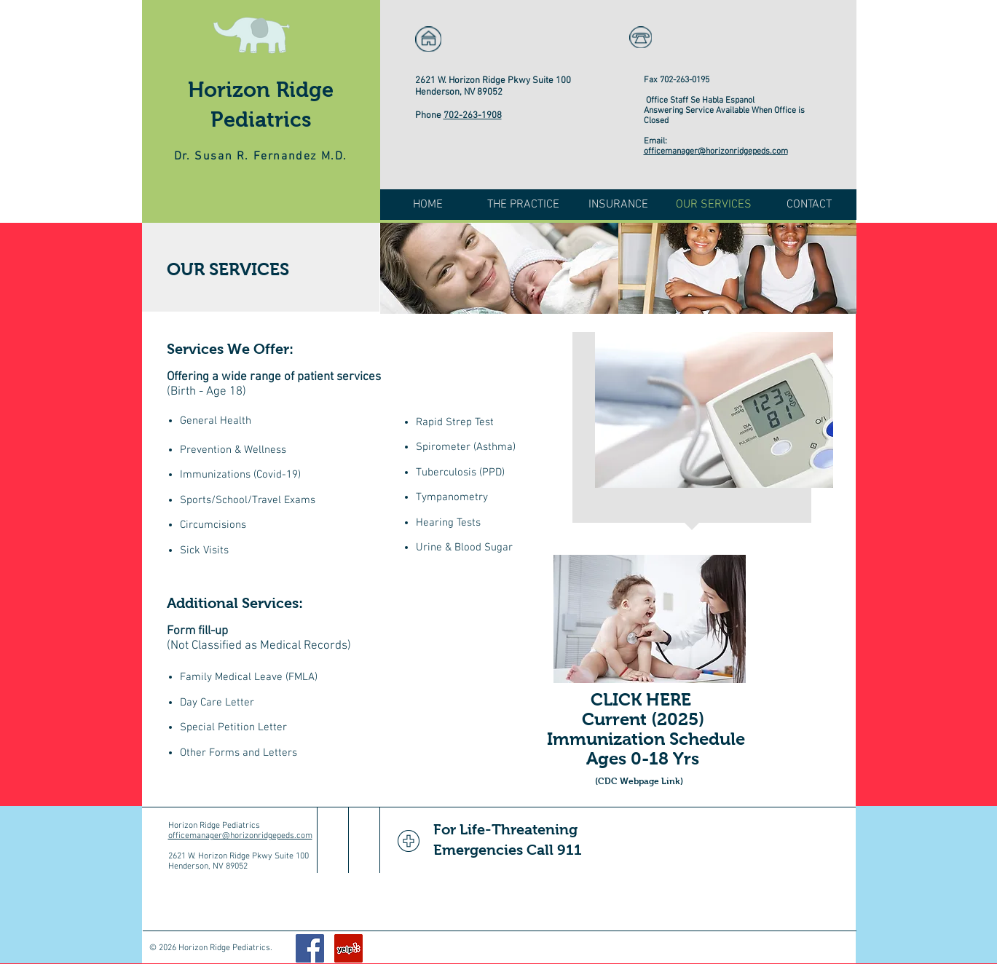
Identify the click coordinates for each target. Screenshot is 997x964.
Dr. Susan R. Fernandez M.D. (260, 156)
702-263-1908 (473, 116)
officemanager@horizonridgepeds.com (716, 151)
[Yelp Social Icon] (348, 948)
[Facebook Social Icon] (310, 948)
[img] (499, 268)
